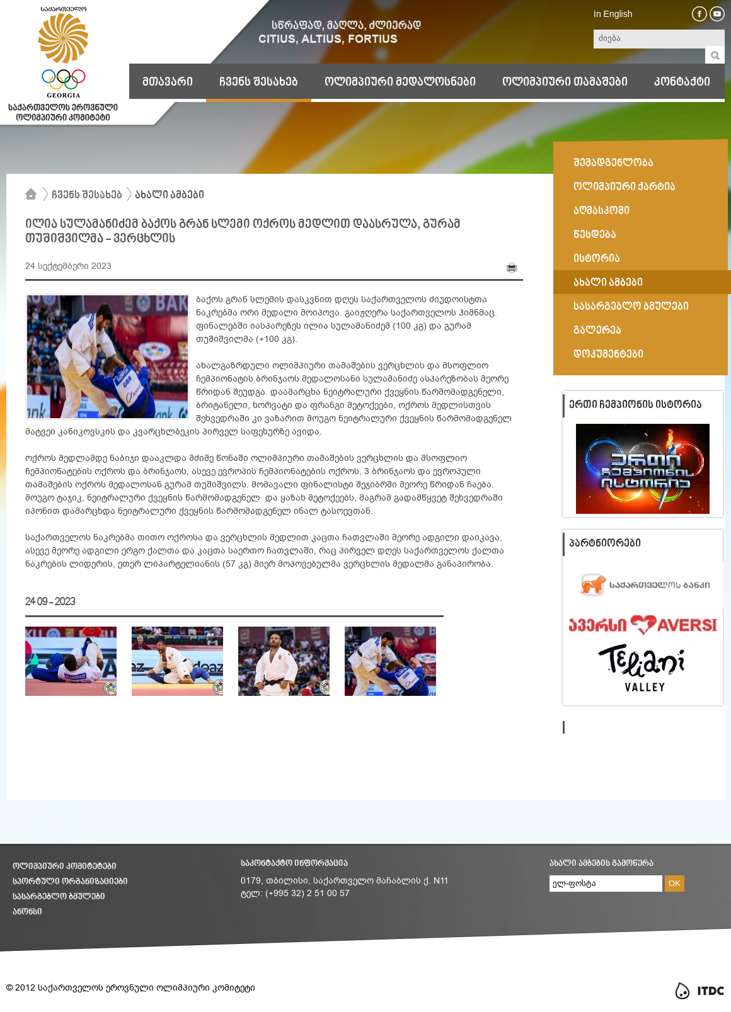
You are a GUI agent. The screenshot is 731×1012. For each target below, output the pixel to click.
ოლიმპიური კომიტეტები (65, 867)
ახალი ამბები (169, 196)
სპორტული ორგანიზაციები (70, 882)
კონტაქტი (682, 82)
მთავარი (167, 82)
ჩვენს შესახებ (258, 82)
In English (613, 13)
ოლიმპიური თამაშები (565, 82)
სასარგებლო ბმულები (59, 897)
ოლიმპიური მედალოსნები (400, 82)
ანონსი (27, 912)
